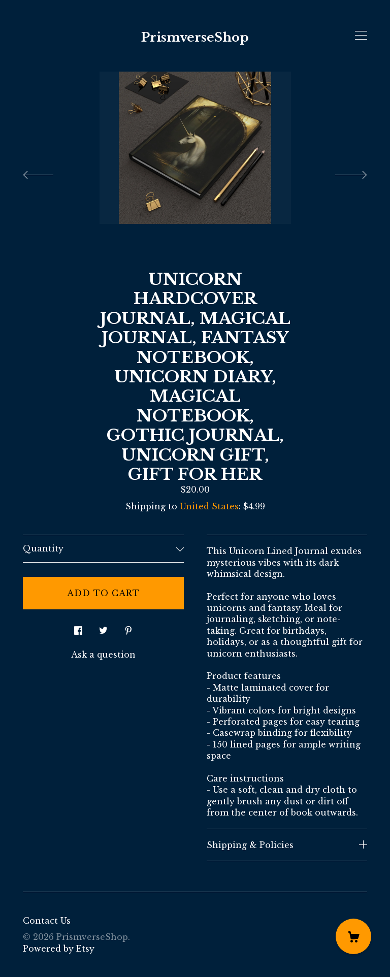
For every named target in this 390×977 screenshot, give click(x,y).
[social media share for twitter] (103, 628)
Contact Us (47, 921)
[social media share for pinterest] (128, 628)
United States (209, 506)
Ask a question (103, 654)
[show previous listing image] (48, 172)
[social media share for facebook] (78, 628)
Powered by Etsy (58, 948)
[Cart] (353, 936)
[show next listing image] (341, 172)
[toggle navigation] (361, 35)
